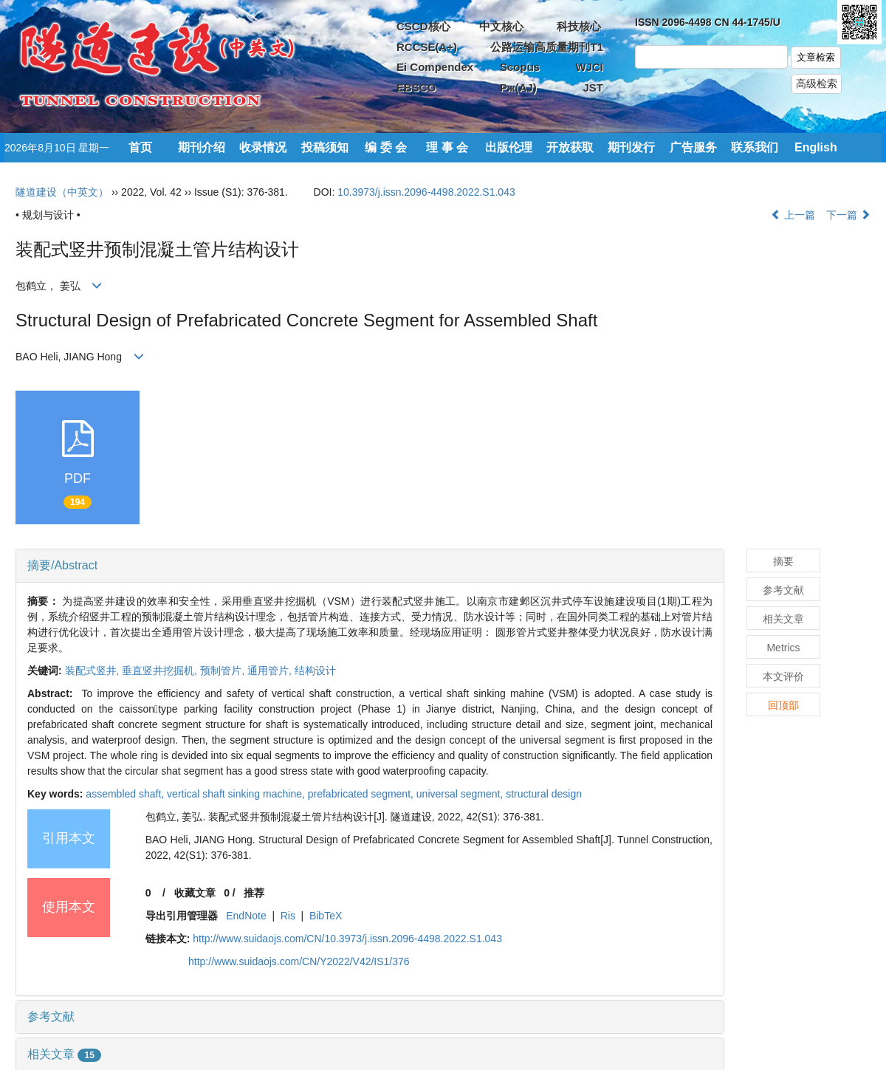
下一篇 (848, 215)
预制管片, (223, 670)
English (815, 147)
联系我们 (754, 147)
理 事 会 (447, 147)
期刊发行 (631, 147)
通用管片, (271, 670)
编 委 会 (386, 147)
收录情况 (262, 147)
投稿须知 (324, 147)
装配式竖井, (94, 670)
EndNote (246, 916)
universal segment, (461, 794)
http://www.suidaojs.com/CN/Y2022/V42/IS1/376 (299, 961)
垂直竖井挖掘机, (161, 670)
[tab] (370, 565)
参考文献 (51, 1016)
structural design (544, 794)
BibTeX (325, 916)
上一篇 (793, 215)
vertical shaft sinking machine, (237, 794)
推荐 (254, 893)
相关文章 (64, 1054)
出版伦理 (508, 147)
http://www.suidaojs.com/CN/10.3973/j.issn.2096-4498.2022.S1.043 (347, 938)
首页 (140, 147)
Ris (288, 916)
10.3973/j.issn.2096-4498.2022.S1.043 (426, 192)
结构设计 (315, 670)
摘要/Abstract (62, 565)
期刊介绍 (201, 147)
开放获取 (570, 147)
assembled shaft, (126, 794)
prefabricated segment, (362, 794)
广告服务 (693, 147)
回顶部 (783, 705)
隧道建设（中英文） (62, 192)
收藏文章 (195, 893)
